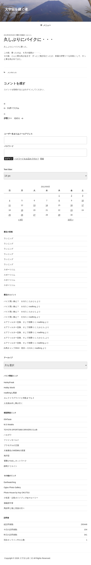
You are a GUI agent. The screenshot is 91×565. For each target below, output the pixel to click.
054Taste (8, 419)
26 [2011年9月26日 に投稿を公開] (22, 215)
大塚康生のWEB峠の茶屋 (14, 450)
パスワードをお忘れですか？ (26, 159)
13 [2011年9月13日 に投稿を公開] (34, 205)
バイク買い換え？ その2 (15, 301)
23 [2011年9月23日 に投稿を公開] (71, 210)
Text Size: (8, 169)
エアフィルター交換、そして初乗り (19, 322)
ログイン (28, 89)
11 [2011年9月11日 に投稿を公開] (10, 205)
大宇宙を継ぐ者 (16, 9)
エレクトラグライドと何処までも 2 (19, 398)
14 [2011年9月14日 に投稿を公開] (47, 205)
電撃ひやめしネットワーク (15, 461)
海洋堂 (6, 456)
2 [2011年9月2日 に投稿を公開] (71, 196)
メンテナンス (12, 72)
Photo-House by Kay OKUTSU (17, 493)
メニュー (45, 25)
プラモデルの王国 (11, 445)
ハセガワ (7, 435)
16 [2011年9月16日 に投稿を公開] (71, 205)
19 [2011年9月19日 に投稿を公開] (22, 210)
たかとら (29, 35)
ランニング (8, 238)
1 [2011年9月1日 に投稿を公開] (59, 196)
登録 (42, 159)
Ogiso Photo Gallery (12, 487)
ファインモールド (11, 440)
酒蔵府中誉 (8, 503)
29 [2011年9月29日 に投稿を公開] (59, 215)
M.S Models (9, 424)
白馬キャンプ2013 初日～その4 (18, 348)
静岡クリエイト (10, 466)
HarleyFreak (9, 382)
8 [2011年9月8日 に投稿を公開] (59, 200)
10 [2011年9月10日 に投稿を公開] (83, 200)
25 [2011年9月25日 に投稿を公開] (10, 215)
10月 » (70, 220)
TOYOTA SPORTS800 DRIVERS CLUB (20, 430)
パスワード (9, 146)
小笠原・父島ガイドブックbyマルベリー (21, 498)
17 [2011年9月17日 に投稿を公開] (83, 205)
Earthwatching (10, 482)
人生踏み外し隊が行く (13, 403)
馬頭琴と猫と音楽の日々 (14, 508)
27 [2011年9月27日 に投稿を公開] (34, 215)
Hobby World (9, 387)
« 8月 (20, 220)
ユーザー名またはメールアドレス (18, 134)
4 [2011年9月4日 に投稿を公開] (9, 200)
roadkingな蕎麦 (10, 393)
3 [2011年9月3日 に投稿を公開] (82, 196)
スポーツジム (9, 269)
